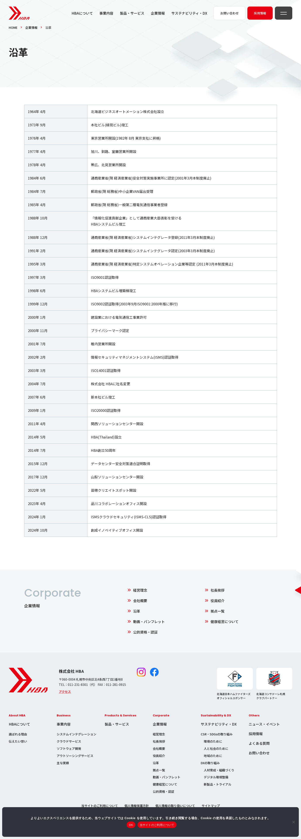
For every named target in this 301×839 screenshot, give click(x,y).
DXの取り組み (210, 763)
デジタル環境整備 (216, 777)
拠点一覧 (217, 611)
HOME (13, 27)
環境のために (213, 741)
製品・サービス (132, 13)
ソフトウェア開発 (69, 748)
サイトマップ (211, 805)
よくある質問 (259, 743)
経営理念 (140, 590)
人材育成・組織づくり (219, 770)
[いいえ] (293, 822)
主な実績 (63, 763)
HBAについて (82, 13)
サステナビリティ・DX (189, 13)
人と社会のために (216, 748)
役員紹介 (217, 600)
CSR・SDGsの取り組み (217, 734)
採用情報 (256, 733)
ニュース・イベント (264, 724)
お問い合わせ (259, 752)
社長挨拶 (217, 590)
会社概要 (140, 600)
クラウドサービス (69, 741)
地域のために (213, 755)
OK (131, 825)
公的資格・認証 (145, 632)
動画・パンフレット (149, 621)
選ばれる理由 (18, 734)
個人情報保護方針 (136, 805)
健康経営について (224, 621)
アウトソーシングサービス (75, 755)
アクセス (65, 691)
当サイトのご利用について (99, 805)
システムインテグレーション (76, 734)
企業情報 (158, 13)
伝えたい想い (18, 741)
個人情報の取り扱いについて (175, 805)
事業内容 (106, 13)
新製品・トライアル (217, 784)
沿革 (136, 611)
